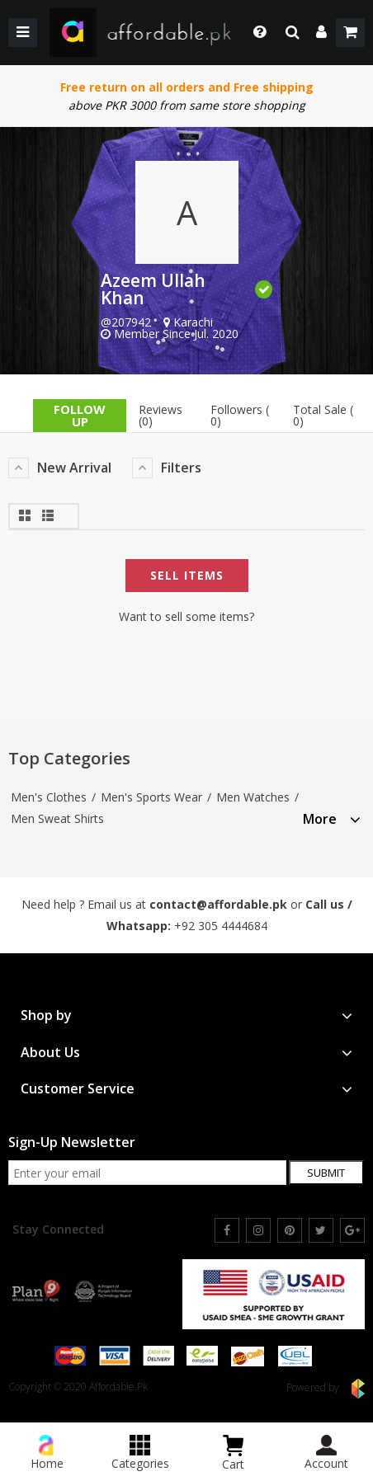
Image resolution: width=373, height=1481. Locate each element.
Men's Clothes (49, 797)
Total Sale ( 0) (323, 415)
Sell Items (187, 575)
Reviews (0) (160, 415)
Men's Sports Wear (151, 797)
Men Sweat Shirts (57, 818)
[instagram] (258, 1230)
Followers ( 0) (239, 415)
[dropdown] (321, 32)
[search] (292, 32)
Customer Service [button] (186, 1089)
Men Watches (253, 797)
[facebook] (227, 1230)
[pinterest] (289, 1230)
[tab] (331, 816)
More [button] (332, 819)
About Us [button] (186, 1052)
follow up (80, 415)
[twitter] (321, 1230)
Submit (326, 1172)
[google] (352, 1230)
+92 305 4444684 (220, 925)
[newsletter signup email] (147, 1172)
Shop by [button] (186, 1015)
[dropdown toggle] (255, 32)
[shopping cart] (350, 32)
